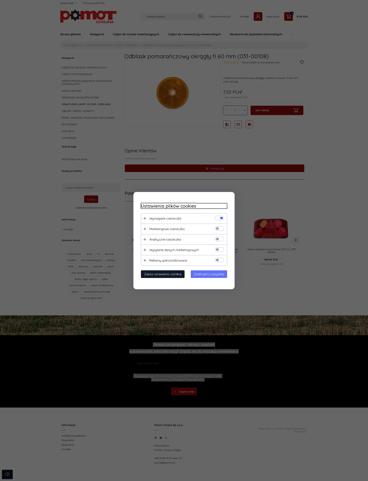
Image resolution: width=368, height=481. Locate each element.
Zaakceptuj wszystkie (209, 274)
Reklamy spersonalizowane (168, 260)
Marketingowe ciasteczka (167, 229)
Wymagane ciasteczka (165, 218)
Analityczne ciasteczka (165, 239)
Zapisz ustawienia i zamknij (162, 274)
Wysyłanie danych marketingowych (174, 250)
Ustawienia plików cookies (168, 206)
